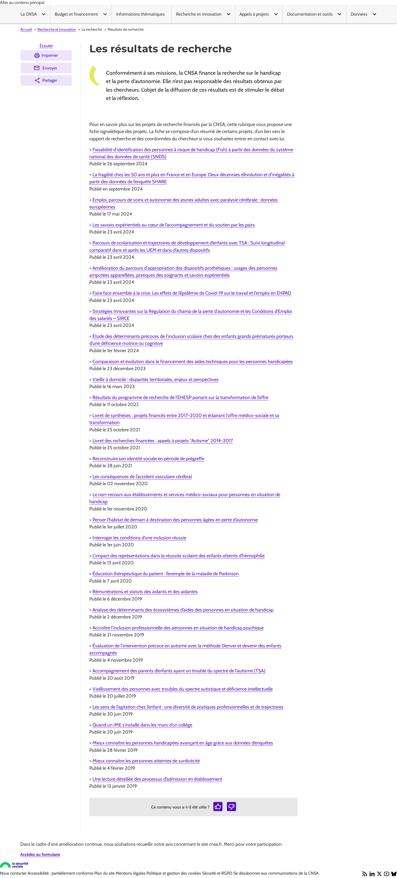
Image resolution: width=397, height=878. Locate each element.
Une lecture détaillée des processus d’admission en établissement (157, 779)
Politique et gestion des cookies (174, 873)
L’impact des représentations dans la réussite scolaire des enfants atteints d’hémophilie (178, 556)
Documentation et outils (310, 14)
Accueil (26, 29)
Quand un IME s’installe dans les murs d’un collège (142, 725)
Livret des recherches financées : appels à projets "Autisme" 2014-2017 (162, 441)
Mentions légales (131, 873)
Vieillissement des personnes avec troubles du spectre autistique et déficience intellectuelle (182, 689)
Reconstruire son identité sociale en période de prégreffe (148, 459)
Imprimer (46, 55)
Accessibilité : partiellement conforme (61, 873)
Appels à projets (254, 14)
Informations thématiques (140, 14)
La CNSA (29, 14)
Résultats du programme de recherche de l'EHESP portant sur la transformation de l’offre (180, 397)
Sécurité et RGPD (217, 873)
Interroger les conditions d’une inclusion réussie (139, 538)
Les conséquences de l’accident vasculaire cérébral (142, 476)
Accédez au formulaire (40, 854)
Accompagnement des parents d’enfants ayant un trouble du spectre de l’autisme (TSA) (178, 671)
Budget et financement (76, 14)
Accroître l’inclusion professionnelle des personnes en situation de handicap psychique (178, 628)
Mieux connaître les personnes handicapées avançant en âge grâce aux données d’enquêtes (182, 743)
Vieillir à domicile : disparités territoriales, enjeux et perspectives (155, 379)
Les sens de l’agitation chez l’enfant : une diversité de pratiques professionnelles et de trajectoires (187, 707)
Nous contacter (14, 873)
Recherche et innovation (198, 14)
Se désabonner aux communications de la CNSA (276, 873)
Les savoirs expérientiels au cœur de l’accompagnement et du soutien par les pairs (173, 225)
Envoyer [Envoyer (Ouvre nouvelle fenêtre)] (45, 68)
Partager (45, 80)
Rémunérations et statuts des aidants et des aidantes (145, 592)
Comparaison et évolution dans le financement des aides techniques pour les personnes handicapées (192, 361)
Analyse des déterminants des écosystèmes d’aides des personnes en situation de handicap (183, 610)
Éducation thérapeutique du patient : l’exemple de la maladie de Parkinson (165, 574)
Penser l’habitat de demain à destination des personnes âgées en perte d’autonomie (175, 520)
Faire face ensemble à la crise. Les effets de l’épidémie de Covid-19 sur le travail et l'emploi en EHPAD (191, 293)
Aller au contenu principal (22, 2)
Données (359, 14)
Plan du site (105, 873)
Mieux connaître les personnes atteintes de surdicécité (146, 761)
